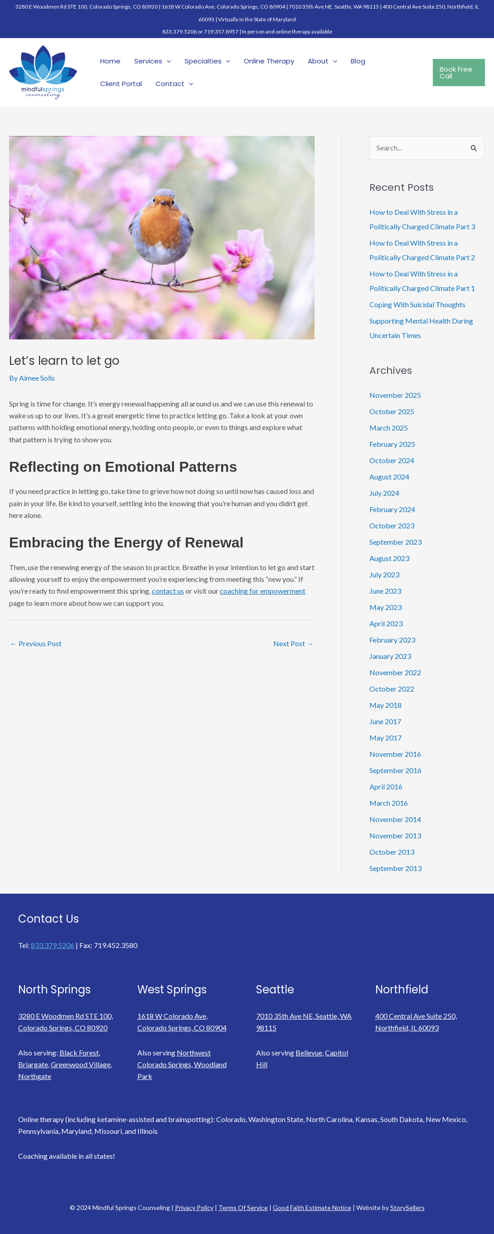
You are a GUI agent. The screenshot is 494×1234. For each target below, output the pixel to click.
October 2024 (391, 460)
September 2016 (395, 770)
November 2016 (395, 754)
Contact (174, 84)
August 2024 (389, 476)
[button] (459, 72)
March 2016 (388, 802)
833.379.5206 (179, 31)
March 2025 (388, 427)
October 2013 (391, 851)
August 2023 (389, 558)
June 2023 (385, 590)
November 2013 (395, 835)
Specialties (207, 61)
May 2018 (385, 705)
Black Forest (79, 1052)
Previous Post (36, 643)
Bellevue (308, 1052)
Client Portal (121, 83)
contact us (168, 590)
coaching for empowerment (262, 590)
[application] (166, 61)
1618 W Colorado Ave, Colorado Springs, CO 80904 (223, 6)
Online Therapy (269, 61)
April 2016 (385, 786)
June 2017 (385, 721)
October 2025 (391, 411)
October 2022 (391, 688)
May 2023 (385, 607)
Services (152, 61)
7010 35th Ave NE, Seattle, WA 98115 (334, 6)
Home (110, 61)
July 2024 (384, 493)
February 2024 (392, 509)
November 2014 (395, 819)
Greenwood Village (81, 1064)
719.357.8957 (221, 31)
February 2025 (392, 444)
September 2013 (395, 868)
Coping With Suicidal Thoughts (417, 304)
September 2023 (395, 541)
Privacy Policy (194, 1207)
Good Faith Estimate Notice (312, 1207)
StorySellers (407, 1207)
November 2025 (395, 395)
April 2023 (385, 623)
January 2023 (390, 656)
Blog (358, 61)
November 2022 (395, 672)
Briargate (33, 1064)
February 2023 (392, 639)
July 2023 (384, 574)
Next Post (293, 643)
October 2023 (391, 525)
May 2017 (385, 737)
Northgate (34, 1076)
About (322, 61)
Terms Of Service (243, 1207)
